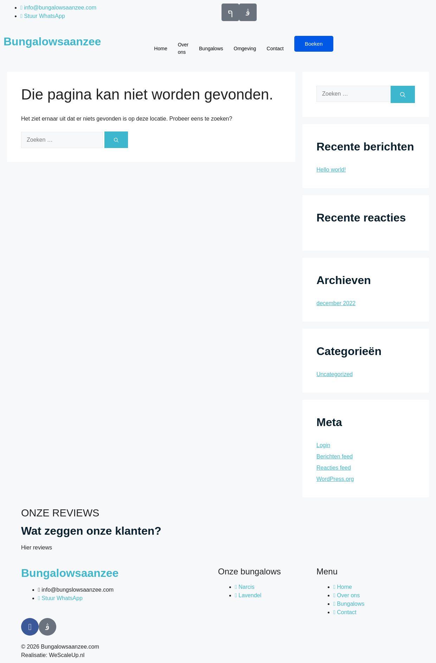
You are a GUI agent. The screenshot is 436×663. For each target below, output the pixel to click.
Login (323, 445)
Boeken (314, 44)
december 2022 (335, 303)
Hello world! (331, 170)
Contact (275, 48)
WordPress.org (335, 479)
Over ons (183, 48)
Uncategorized (334, 374)
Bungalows (211, 48)
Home (160, 48)
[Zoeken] (116, 139)
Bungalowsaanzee (52, 41)
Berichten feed (334, 456)
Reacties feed (333, 468)
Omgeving (245, 48)
